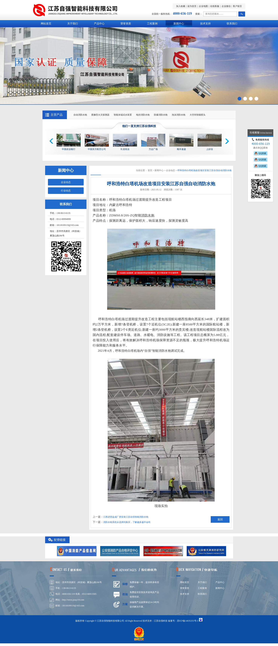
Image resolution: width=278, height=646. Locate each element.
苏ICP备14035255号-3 (187, 621)
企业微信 (226, 6)
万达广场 (153, 149)
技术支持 (205, 23)
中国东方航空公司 (97, 149)
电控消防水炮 (143, 114)
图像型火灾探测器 (100, 114)
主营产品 (57, 114)
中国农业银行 (68, 149)
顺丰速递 (181, 149)
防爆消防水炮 (160, 114)
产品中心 (99, 23)
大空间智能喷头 (197, 114)
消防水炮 (147, 215)
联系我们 (232, 23)
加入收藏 (180, 6)
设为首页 (191, 6)
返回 (220, 519)
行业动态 (66, 190)
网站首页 (46, 23)
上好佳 (209, 149)
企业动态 (66, 182)
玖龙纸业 (125, 149)
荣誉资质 (125, 23)
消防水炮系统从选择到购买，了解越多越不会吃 (127, 522)
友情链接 (60, 539)
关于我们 (72, 23)
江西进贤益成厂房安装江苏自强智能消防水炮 (125, 517)
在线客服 (214, 6)
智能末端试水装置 (123, 114)
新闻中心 (178, 23)
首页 (150, 170)
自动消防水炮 (80, 114)
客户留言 (237, 6)
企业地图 (203, 6)
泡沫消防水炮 (178, 114)
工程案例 (152, 23)
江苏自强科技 (160, 621)
